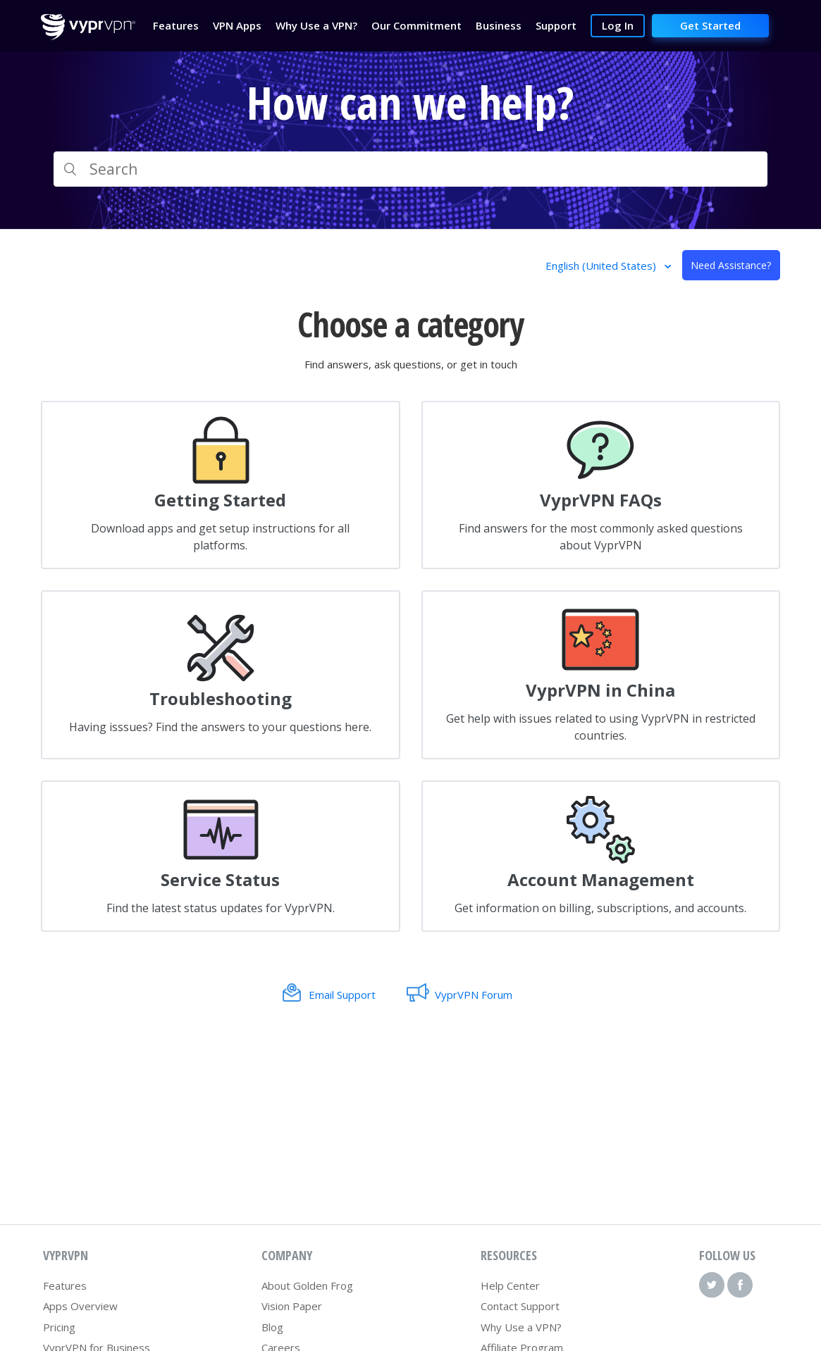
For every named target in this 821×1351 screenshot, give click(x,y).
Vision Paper (291, 1306)
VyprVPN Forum (473, 995)
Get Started (710, 25)
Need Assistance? (731, 265)
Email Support (342, 995)
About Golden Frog (307, 1285)
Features (65, 1285)
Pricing (59, 1327)
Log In (618, 25)
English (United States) (602, 266)
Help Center (510, 1285)
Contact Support (520, 1306)
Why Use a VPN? (521, 1327)
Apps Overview (80, 1306)
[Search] (410, 169)
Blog (272, 1327)
